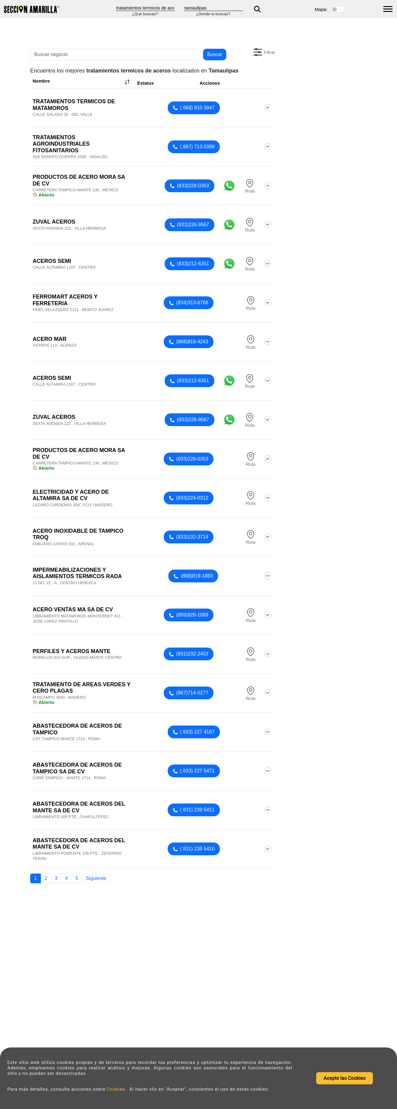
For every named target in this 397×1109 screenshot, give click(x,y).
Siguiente (96, 878)
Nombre (82, 82)
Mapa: (321, 9)
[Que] (145, 8)
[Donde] (213, 8)
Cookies (117, 1089)
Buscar (214, 54)
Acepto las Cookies (345, 1078)
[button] (263, 52)
